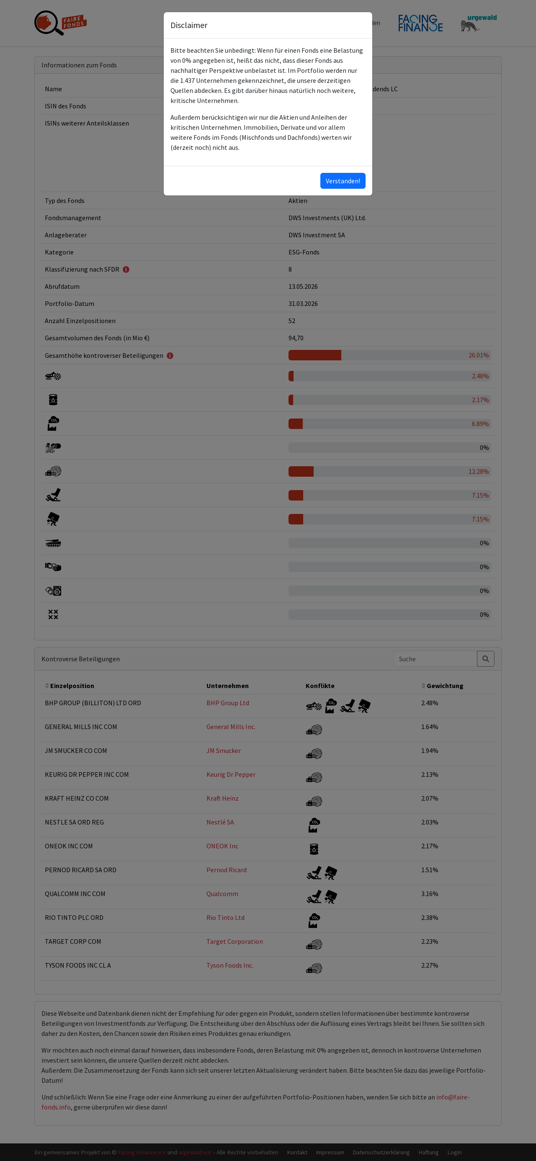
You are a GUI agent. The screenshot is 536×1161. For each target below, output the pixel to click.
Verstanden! (343, 181)
